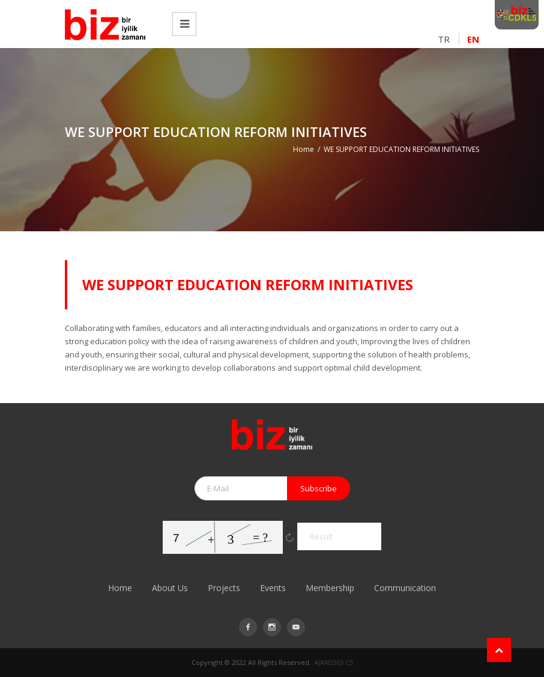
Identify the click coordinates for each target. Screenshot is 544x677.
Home (303, 149)
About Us (170, 588)
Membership (330, 588)
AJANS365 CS (333, 662)
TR (444, 39)
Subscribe (318, 488)
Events (273, 588)
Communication (405, 588)
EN (473, 39)
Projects (224, 588)
